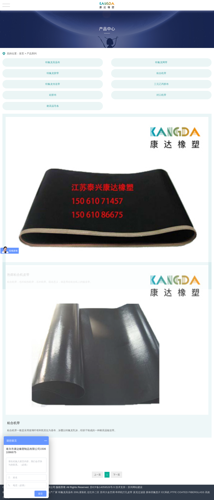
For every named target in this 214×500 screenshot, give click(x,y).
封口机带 (161, 94)
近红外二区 (93, 492)
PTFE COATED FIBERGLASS (187, 492)
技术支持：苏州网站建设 (129, 487)
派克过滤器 (139, 492)
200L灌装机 (79, 492)
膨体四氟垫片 (153, 492)
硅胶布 (52, 94)
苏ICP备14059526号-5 (102, 487)
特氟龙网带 (161, 62)
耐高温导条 (53, 106)
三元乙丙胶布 (161, 84)
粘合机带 (161, 73)
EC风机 (165, 492)
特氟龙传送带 (52, 84)
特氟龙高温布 (52, 62)
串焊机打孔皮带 (123, 492)
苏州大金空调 (107, 492)
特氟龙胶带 (53, 73)
